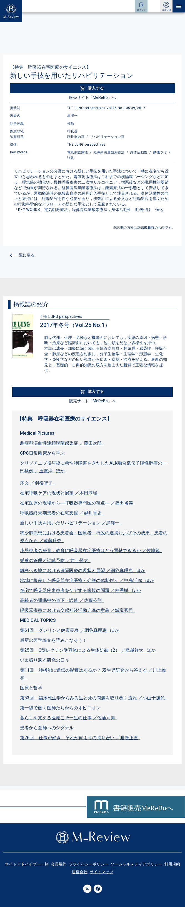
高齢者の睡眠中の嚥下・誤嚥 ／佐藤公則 (62, 600)
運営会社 (80, 872)
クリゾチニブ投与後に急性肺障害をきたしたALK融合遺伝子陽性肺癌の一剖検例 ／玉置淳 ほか (93, 466)
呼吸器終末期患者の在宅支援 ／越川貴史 (62, 513)
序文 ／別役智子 (37, 483)
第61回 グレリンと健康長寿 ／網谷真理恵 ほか (69, 630)
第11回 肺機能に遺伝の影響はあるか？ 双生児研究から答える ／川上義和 (93, 674)
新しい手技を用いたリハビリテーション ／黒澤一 (71, 522)
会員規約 (59, 864)
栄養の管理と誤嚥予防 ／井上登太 (55, 560)
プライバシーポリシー (89, 864)
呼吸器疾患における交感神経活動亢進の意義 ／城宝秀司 (77, 610)
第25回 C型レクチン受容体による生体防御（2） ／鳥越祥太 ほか (88, 650)
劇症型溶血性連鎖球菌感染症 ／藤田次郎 (62, 443)
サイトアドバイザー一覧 (27, 864)
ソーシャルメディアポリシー (136, 864)
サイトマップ (102, 872)
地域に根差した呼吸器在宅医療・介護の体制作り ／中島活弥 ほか (87, 580)
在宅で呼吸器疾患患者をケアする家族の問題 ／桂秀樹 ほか (80, 590)
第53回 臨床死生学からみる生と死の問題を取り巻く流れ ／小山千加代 (93, 697)
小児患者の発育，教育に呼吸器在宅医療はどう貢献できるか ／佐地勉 (91, 550)
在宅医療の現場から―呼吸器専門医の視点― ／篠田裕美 (77, 503)
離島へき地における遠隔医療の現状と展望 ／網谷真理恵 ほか (82, 570)
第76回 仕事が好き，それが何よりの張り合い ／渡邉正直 (80, 737)
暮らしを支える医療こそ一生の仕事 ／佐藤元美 (68, 717)
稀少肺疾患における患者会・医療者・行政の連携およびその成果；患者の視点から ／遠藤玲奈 (94, 536)
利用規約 (172, 864)
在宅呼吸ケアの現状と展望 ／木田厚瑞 (59, 493)
